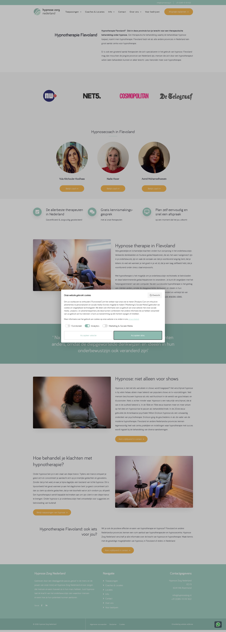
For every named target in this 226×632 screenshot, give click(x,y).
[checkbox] (73, 326)
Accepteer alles (138, 335)
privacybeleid (133, 319)
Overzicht (155, 295)
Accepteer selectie (88, 335)
